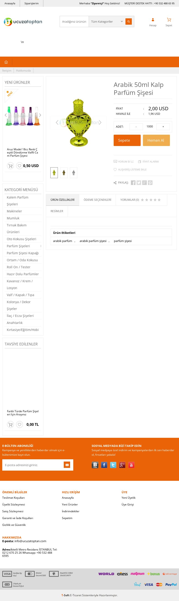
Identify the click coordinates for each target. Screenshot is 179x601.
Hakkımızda (23, 70)
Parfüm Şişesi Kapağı (23, 253)
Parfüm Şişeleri (18, 246)
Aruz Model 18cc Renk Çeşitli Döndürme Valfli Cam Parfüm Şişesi (22, 152)
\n (22, 27)
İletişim (6, 70)
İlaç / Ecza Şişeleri (20, 316)
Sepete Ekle (127, 142)
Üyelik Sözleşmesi (13, 504)
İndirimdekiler (70, 511)
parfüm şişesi (123, 241)
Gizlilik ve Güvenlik (14, 525)
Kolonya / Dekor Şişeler (19, 305)
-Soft (65, 595)
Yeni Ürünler (70, 504)
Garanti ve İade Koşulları (17, 518)
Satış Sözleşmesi (12, 511)
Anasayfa (10, 3)
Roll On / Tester (18, 267)
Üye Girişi (128, 504)
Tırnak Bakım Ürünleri (17, 228)
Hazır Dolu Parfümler (23, 274)
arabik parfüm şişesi (93, 241)
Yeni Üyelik (128, 498)
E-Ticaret (75, 595)
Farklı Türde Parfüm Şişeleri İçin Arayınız (23, 413)
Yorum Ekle (126, 161)
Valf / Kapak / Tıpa (20, 295)
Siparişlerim (32, 3)
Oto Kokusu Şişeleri (21, 239)
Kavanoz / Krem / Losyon (20, 284)
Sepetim (67, 518)
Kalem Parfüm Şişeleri (17, 200)
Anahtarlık (14, 323)
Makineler (14, 211)
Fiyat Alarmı (151, 161)
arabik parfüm (62, 241)
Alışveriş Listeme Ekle (132, 169)
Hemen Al (156, 142)
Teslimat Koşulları (13, 498)
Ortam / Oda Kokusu (22, 260)
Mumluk (13, 218)
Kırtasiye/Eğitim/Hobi (23, 330)
